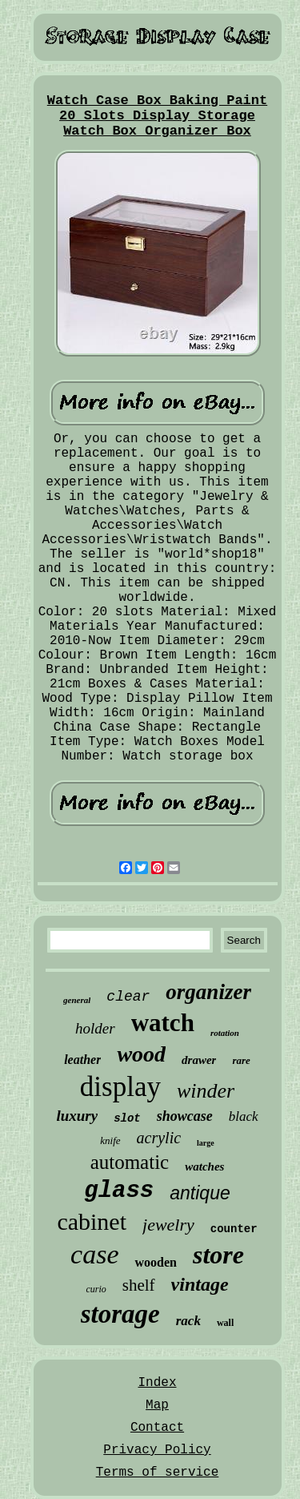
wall (225, 1322)
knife (110, 1140)
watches (204, 1166)
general (76, 1000)
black (243, 1116)
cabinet (91, 1221)
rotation (224, 1033)
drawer (199, 1060)
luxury (77, 1115)
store (218, 1254)
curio (96, 1289)
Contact (157, 1427)
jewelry (168, 1225)
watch (162, 1023)
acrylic (159, 1137)
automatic (130, 1162)
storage (120, 1314)
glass (119, 1191)
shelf (138, 1285)
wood (141, 1054)
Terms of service (157, 1472)
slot (127, 1118)
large (205, 1142)
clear (128, 997)
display (120, 1086)
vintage (200, 1284)
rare (241, 1060)
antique (200, 1193)
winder (205, 1090)
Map (157, 1405)
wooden (155, 1262)
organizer (208, 992)
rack (188, 1320)
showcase (185, 1116)
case (94, 1254)
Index (157, 1383)
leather (82, 1059)
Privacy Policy (156, 1450)
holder (95, 1028)
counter (234, 1229)
